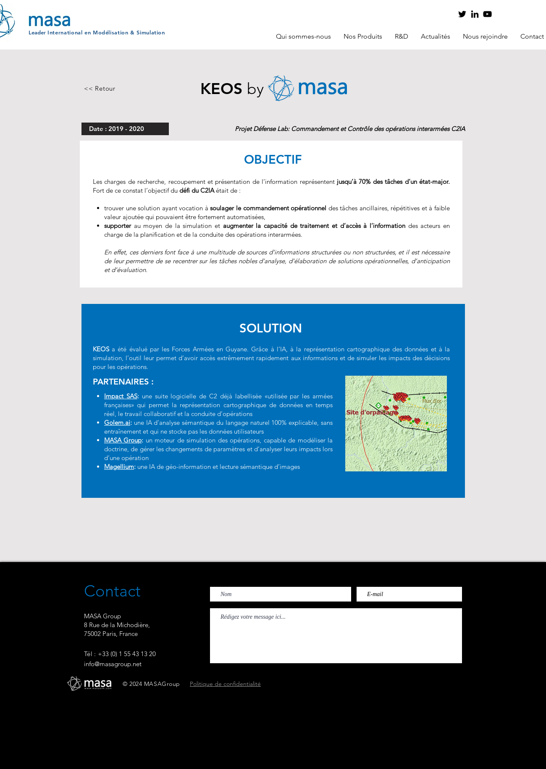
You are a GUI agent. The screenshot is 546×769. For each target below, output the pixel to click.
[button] (303, 36)
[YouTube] (487, 14)
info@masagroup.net (113, 664)
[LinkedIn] (475, 14)
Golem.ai (117, 422)
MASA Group (123, 440)
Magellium (119, 467)
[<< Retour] (99, 88)
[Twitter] (462, 14)
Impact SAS (120, 396)
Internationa (64, 32)
